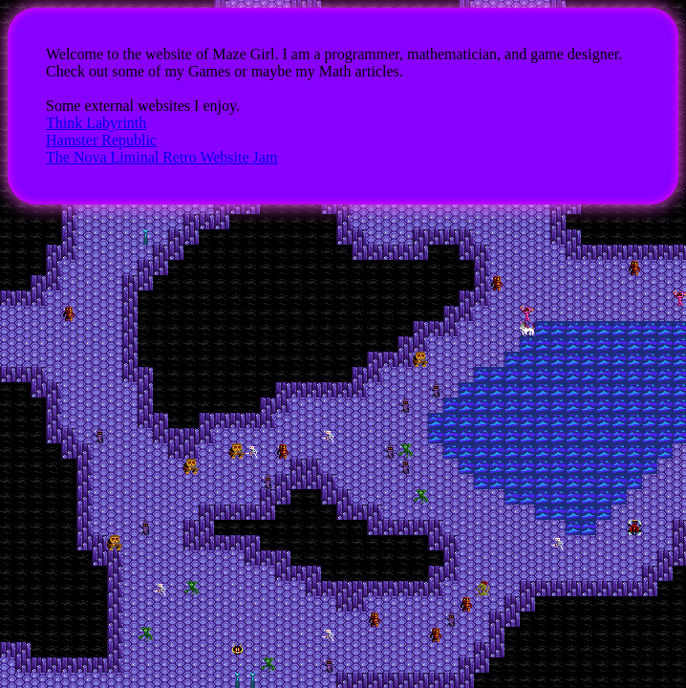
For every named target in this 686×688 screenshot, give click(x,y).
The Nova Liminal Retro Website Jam (161, 157)
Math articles (359, 71)
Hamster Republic (101, 140)
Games (209, 71)
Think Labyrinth (96, 123)
